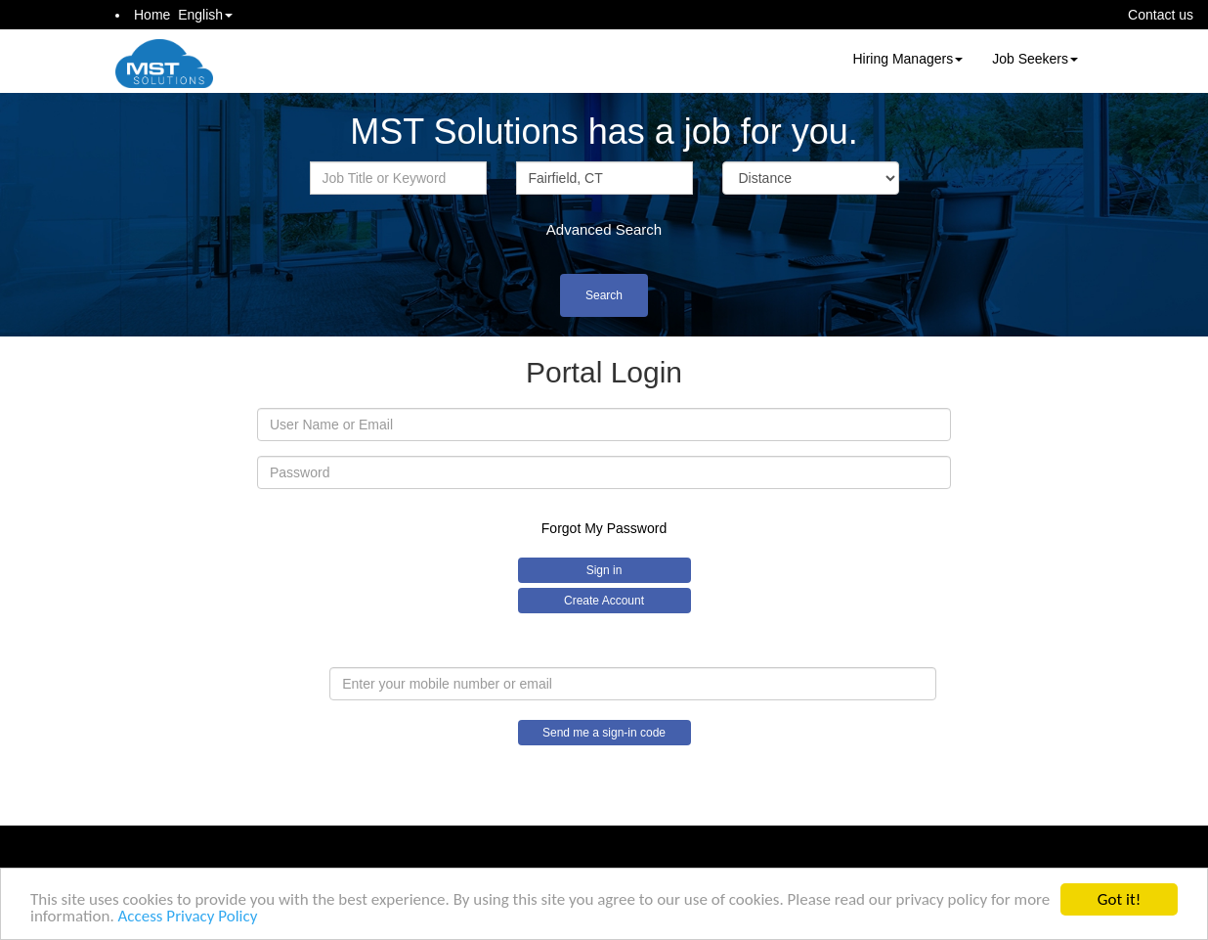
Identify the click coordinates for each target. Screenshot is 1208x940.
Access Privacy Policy (188, 918)
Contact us (1160, 14)
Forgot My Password (604, 528)
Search (604, 295)
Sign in (604, 570)
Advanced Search (604, 229)
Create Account (604, 600)
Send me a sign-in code (604, 732)
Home (152, 14)
